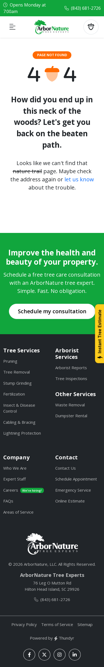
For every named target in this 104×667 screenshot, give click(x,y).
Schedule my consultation (52, 311)
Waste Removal (70, 404)
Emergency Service (73, 490)
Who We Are (15, 468)
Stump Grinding (17, 383)
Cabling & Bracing (19, 422)
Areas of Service (18, 512)
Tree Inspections (71, 378)
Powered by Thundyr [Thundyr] (52, 638)
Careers (23, 490)
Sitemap (85, 624)
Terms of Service (57, 624)
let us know (79, 179)
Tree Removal (16, 372)
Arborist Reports (71, 367)
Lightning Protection (22, 433)
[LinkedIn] (75, 654)
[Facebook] (29, 654)
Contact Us (65, 468)
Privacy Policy (24, 624)
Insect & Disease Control (19, 408)
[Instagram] (60, 654)
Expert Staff (14, 479)
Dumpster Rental (71, 415)
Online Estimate (70, 501)
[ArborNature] (52, 544)
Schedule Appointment (76, 479)
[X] (44, 654)
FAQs (8, 501)
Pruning (10, 361)
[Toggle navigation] (12, 27)
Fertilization (14, 394)
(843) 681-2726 (86, 8)
